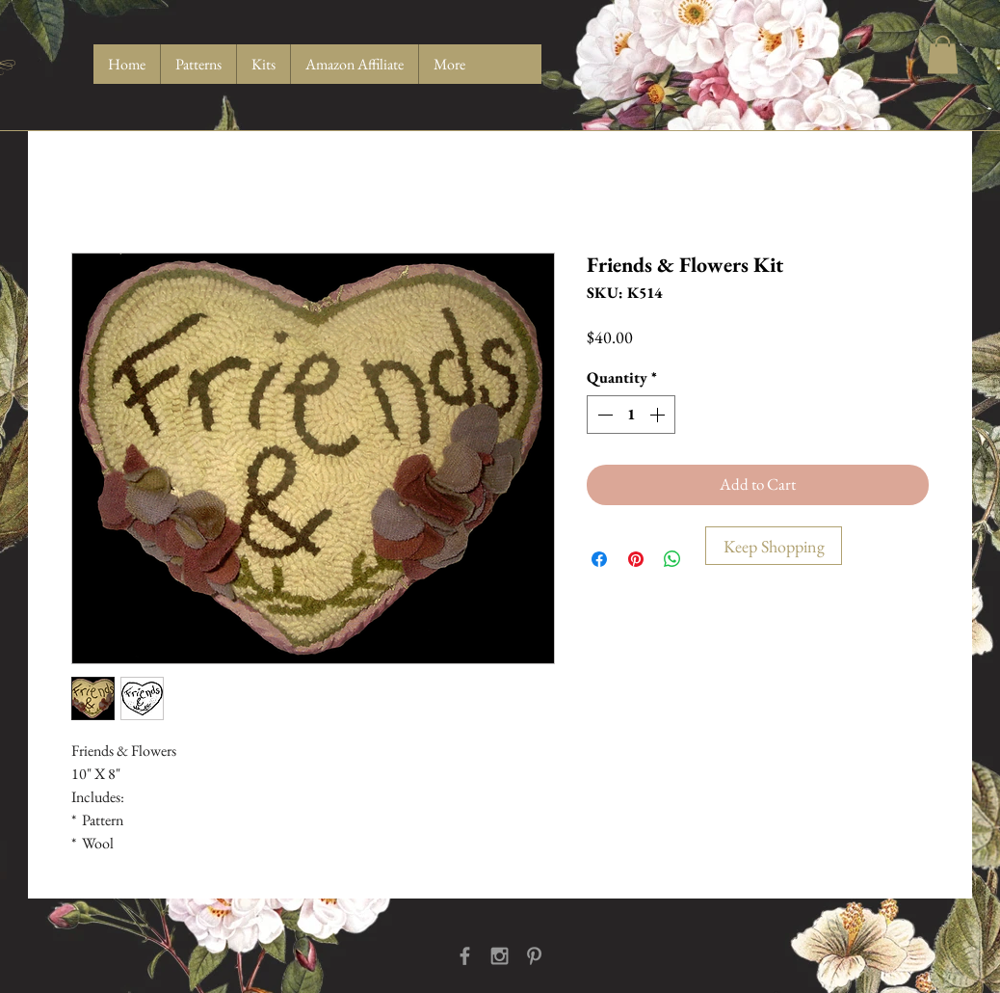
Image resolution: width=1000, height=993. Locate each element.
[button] (943, 54)
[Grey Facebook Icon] (465, 956)
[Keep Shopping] (773, 545)
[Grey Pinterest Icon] (534, 956)
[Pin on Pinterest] (635, 559)
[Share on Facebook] (599, 559)
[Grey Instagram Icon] (499, 956)
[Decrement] (603, 414)
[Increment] (658, 414)
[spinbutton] (631, 414)
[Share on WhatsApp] (672, 559)
